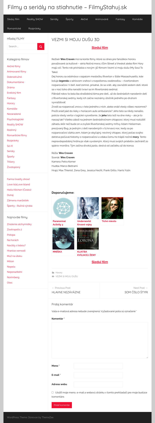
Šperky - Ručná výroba (19, 205)
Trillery (11, 161)
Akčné (84, 19)
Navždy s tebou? (16, 245)
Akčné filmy (13, 66)
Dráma (10, 87)
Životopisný (13, 167)
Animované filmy (16, 71)
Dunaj (10, 195)
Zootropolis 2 (14, 229)
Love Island (23, 184)
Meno (56, 365)
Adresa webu (59, 384)
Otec (9, 282)
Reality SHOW (35, 19)
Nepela (11, 266)
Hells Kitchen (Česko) (19, 189)
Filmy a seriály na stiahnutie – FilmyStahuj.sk (67, 7)
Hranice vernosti (16, 250)
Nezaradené (14, 113)
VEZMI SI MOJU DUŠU (67, 276)
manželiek (22, 200)
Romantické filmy (17, 135)
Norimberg (13, 277)
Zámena (11, 200)
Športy (69, 19)
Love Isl (11, 184)
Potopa (11, 234)
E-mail (56, 374)
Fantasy (120, 19)
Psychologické (15, 119)
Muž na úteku (14, 256)
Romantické (14, 28)
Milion (10, 261)
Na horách (13, 240)
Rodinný (11, 129)
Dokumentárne (15, 82)
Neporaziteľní (14, 271)
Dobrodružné (14, 76)
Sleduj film (13, 19)
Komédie (137, 19)
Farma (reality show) (18, 179)
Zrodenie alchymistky (19, 224)
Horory (59, 272)
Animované (101, 19)
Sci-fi (10, 145)
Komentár (58, 318)
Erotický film (14, 92)
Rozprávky (34, 28)
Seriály (54, 19)
